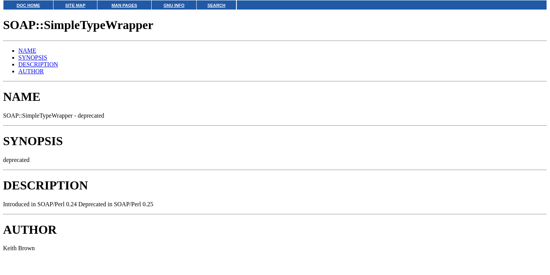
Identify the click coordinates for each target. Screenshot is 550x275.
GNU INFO (173, 5)
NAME (27, 50)
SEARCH (216, 5)
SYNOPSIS (32, 57)
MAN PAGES (124, 5)
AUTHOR (31, 71)
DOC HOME (28, 5)
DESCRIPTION (38, 64)
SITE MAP (75, 5)
